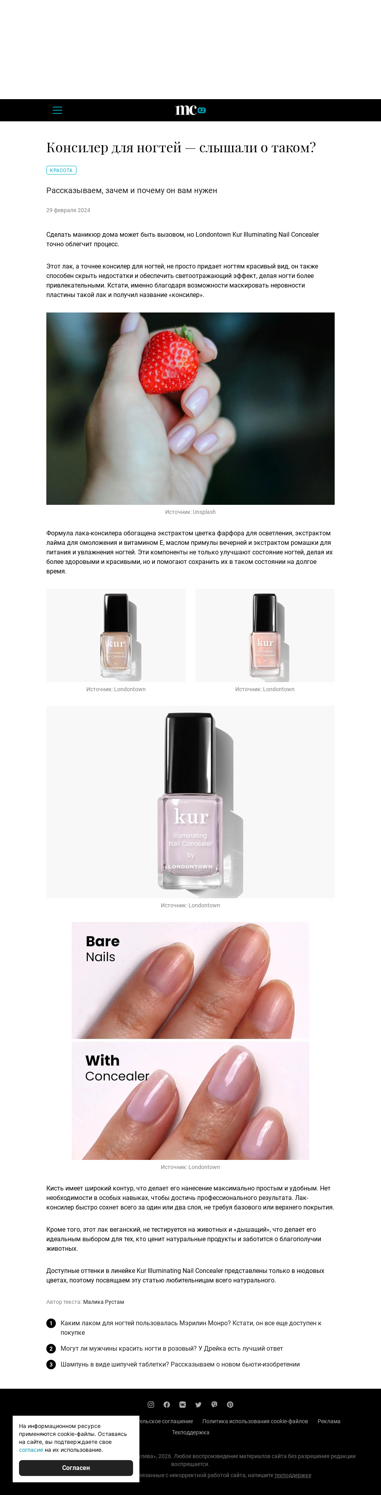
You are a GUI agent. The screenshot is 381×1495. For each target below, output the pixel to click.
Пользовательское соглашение (152, 1421)
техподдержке (292, 1475)
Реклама (329, 1421)
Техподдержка (191, 1432)
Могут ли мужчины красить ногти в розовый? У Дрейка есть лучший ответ (172, 1348)
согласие (31, 1449)
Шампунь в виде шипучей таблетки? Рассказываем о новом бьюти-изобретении (180, 1364)
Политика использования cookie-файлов (255, 1421)
